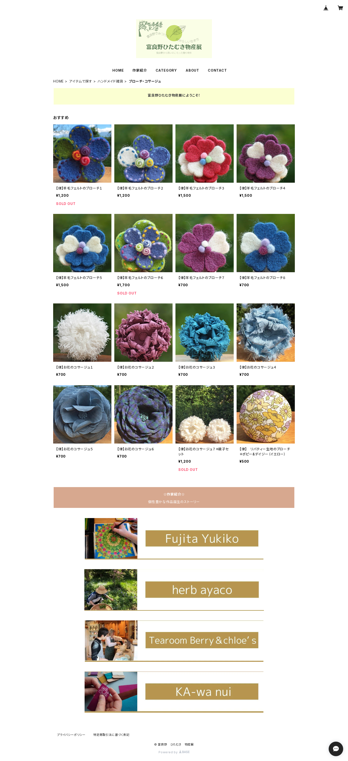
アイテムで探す (80, 81)
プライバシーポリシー (71, 735)
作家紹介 (139, 70)
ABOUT (192, 70)
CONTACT (217, 70)
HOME (118, 70)
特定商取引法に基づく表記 (111, 735)
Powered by (174, 752)
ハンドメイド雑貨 (110, 81)
